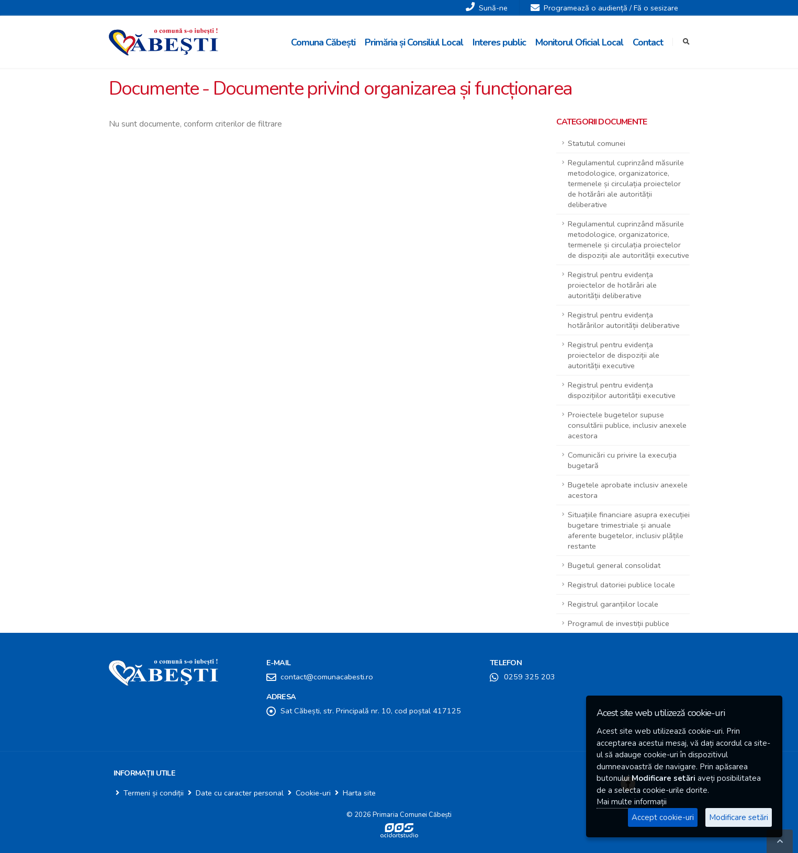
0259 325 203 (529, 677)
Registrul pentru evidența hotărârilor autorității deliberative (624, 320)
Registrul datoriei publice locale (621, 584)
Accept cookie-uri (663, 817)
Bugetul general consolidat (614, 565)
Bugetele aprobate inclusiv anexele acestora (628, 490)
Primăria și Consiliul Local (414, 42)
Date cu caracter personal (240, 793)
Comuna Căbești (323, 42)
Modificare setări (738, 817)
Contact (648, 42)
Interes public (499, 42)
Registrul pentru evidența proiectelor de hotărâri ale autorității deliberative (612, 285)
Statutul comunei (596, 143)
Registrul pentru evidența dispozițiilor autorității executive (622, 390)
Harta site (359, 793)
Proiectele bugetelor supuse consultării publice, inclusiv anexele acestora (627, 425)
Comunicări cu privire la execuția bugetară (622, 460)
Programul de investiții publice (618, 623)
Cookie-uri (313, 793)
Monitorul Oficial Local (579, 42)
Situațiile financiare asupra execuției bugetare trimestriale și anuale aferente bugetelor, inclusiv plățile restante (629, 530)
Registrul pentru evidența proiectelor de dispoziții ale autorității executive (613, 355)
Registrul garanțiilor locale (613, 604)
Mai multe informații (632, 802)
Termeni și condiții (153, 793)
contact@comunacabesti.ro (326, 677)
